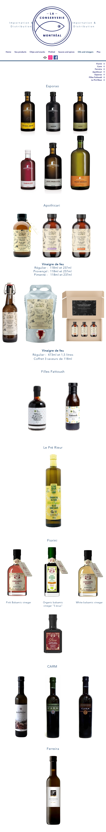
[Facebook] (56, 57)
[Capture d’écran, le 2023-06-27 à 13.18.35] (45, 57)
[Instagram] (50, 57)
